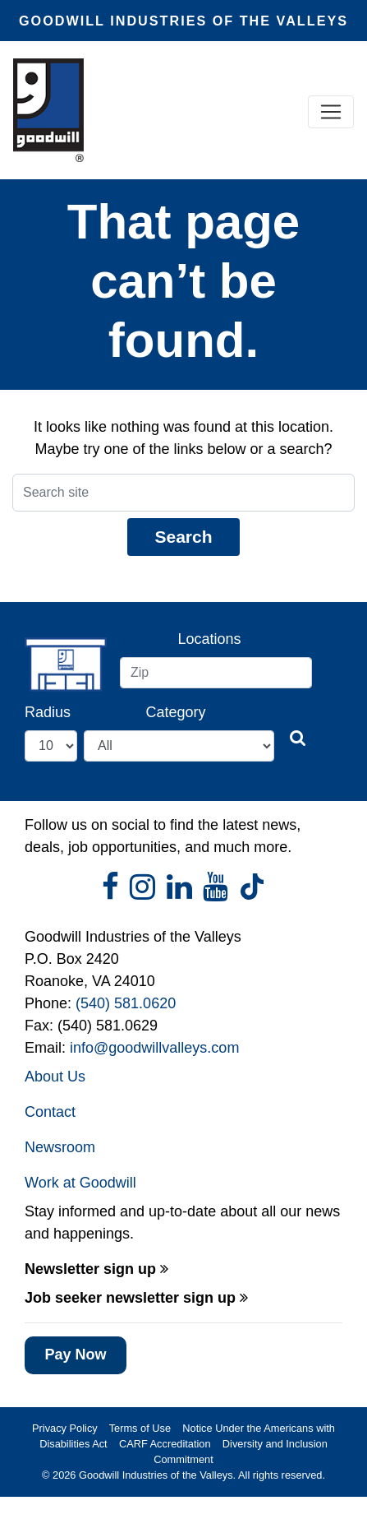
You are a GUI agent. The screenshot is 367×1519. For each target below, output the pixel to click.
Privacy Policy (65, 1428)
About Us (55, 1076)
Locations (209, 639)
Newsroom (60, 1147)
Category (176, 712)
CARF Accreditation (165, 1444)
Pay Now (75, 1354)
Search (183, 536)
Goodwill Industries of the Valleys (154, 1475)
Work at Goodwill (80, 1182)
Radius (48, 712)
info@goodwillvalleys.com (154, 1048)
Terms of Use (140, 1428)
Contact (50, 1112)
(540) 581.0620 (126, 1003)
